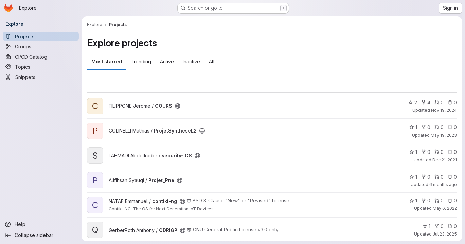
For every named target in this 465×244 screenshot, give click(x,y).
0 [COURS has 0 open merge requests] (439, 102)
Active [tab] (167, 61)
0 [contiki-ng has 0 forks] (425, 200)
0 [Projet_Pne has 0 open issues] (452, 177)
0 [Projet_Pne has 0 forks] (425, 177)
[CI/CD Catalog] (41, 56)
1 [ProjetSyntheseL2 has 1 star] (413, 127)
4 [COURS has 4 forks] (425, 102)
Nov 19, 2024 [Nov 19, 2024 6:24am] (444, 110)
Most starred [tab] (106, 61)
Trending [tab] (141, 61)
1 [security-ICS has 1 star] (413, 152)
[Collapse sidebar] (41, 235)
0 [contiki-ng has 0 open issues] (452, 200)
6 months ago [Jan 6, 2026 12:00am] (443, 184)
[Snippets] (41, 77)
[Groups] (41, 46)
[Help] (41, 224)
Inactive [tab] (191, 61)
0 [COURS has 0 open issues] (452, 102)
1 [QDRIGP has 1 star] (426, 226)
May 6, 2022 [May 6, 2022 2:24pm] (445, 208)
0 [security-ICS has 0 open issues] (452, 152)
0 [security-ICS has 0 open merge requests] (439, 152)
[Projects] (41, 36)
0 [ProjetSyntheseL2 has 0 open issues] (452, 127)
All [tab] (212, 61)
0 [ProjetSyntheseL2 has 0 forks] (425, 127)
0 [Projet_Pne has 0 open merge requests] (439, 177)
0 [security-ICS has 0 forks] (425, 152)
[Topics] (41, 67)
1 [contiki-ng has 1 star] (413, 200)
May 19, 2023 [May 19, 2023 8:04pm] (444, 135)
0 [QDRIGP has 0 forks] (439, 226)
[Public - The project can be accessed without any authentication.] (177, 106)
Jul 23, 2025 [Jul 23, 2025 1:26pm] (445, 234)
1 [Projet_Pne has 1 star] (413, 177)
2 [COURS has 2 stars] (412, 102)
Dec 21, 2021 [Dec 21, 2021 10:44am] (444, 159)
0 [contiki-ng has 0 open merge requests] (439, 200)
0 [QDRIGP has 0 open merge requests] (452, 226)
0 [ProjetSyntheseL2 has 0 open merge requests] (439, 127)
